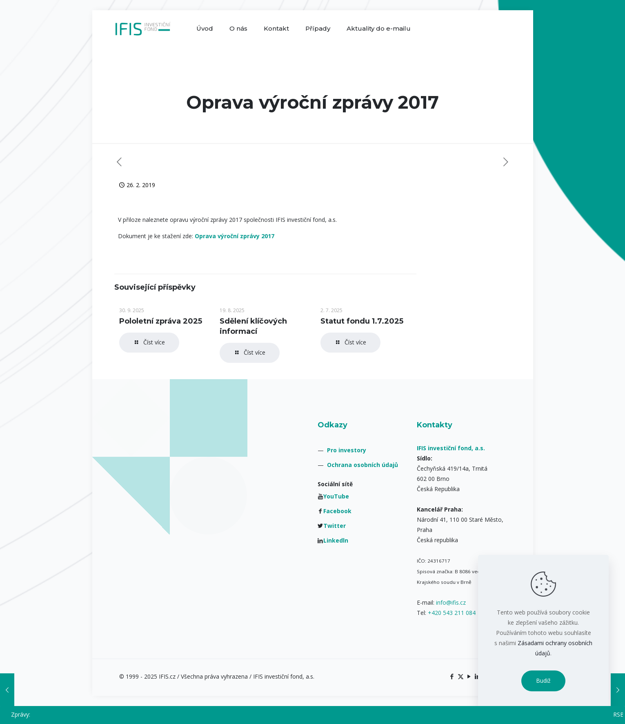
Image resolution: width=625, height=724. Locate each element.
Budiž (543, 680)
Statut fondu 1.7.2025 (361, 321)
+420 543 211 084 (452, 613)
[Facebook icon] (452, 676)
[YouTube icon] (469, 676)
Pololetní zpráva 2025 (160, 321)
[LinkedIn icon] (478, 676)
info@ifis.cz (451, 602)
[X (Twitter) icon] (461, 676)
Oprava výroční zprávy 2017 (234, 236)
